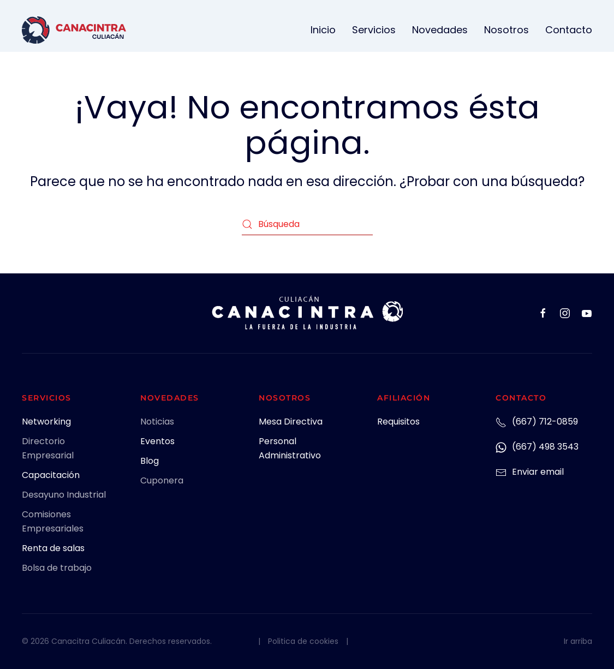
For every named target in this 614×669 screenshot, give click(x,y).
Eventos (157, 441)
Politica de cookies (303, 641)
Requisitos (398, 421)
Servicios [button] (374, 30)
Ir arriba (578, 641)
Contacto (568, 30)
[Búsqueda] (307, 224)
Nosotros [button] (506, 30)
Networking (46, 421)
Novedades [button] (440, 30)
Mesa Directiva (291, 421)
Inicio (323, 30)
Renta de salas (53, 548)
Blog (149, 461)
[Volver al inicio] (74, 30)
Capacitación (51, 475)
